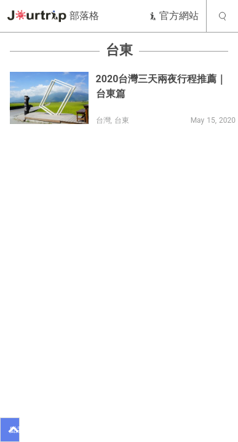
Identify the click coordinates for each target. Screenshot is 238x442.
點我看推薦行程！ (15, 429)
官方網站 (173, 15)
